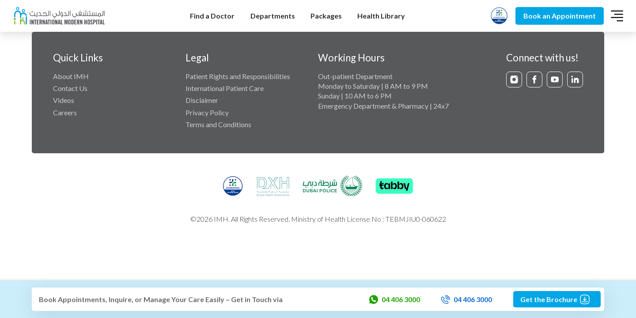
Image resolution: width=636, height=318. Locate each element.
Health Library (381, 15)
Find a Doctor (212, 15)
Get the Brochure (557, 299)
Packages (326, 15)
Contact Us (70, 88)
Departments (272, 15)
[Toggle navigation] (617, 16)
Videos (63, 100)
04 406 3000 (394, 299)
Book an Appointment (559, 15)
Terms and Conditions (218, 124)
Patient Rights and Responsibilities (238, 76)
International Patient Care (225, 88)
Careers (65, 112)
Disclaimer (202, 100)
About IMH (71, 76)
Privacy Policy (207, 112)
